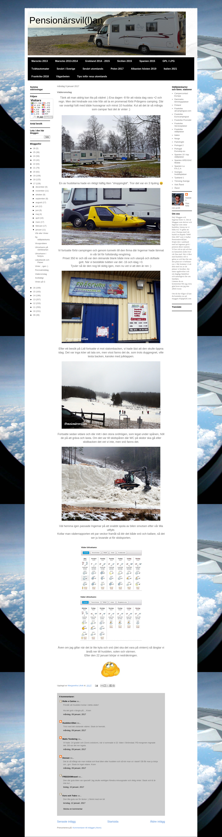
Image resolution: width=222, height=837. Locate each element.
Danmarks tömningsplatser (181, 100)
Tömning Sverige (181, 181)
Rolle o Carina (69, 701)
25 (34, 152)
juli (37, 206)
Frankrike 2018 (40, 76)
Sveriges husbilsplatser (180, 173)
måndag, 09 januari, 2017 (74, 714)
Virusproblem (41, 243)
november (40, 191)
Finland (177, 105)
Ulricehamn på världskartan (41, 248)
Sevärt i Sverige (66, 68)
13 (34, 299)
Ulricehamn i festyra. (40, 254)
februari (39, 226)
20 (34, 172)
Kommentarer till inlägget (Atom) (87, 828)
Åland (176, 188)
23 (34, 160)
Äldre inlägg (157, 821)
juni (37, 210)
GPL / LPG (168, 61)
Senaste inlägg (66, 821)
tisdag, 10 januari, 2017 (73, 787)
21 (34, 168)
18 (34, 179)
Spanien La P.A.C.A (179, 167)
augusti (39, 202)
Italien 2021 (170, 68)
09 (34, 315)
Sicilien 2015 (124, 61)
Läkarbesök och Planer (42, 261)
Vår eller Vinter (41, 233)
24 (34, 156)
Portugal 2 (178, 145)
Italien (177, 135)
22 (34, 164)
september (41, 198)
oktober (39, 194)
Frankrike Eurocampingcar (181, 115)
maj (37, 214)
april (38, 218)
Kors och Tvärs (69, 795)
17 (34, 183)
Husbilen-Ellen (69, 723)
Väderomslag (41, 274)
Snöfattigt (39, 278)
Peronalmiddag (41, 270)
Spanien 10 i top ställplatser (181, 155)
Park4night (179, 142)
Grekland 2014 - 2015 (97, 61)
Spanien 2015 (147, 61)
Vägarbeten (63, 76)
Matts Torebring (69, 739)
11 (34, 307)
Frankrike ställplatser (179, 130)
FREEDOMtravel (70, 777)
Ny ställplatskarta (42, 238)
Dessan (66, 758)
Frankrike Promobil (182, 120)
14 (34, 295)
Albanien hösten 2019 (143, 68)
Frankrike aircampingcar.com (182, 109)
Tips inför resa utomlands (92, 76)
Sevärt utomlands (93, 68)
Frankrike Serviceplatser (180, 124)
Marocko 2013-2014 (66, 61)
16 (34, 288)
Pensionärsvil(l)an (66, 20)
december (40, 187)
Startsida (112, 821)
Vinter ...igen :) (41, 266)
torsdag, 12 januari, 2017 (74, 803)
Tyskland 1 (179, 177)
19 (34, 175)
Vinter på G (40, 282)
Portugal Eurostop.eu (179, 150)
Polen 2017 (117, 68)
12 (34, 303)
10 (34, 311)
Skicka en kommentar (72, 809)
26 (34, 148)
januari (39, 230)
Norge (177, 138)
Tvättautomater (40, 68)
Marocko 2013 (39, 61)
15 (34, 291)
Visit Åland (179, 184)
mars (38, 222)
